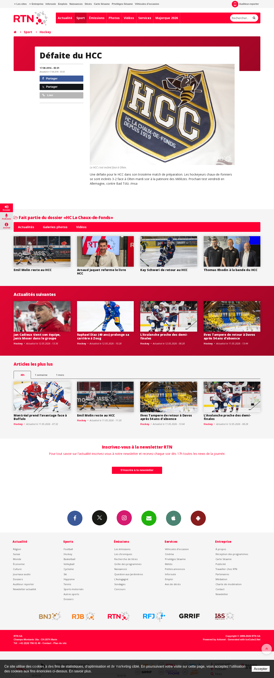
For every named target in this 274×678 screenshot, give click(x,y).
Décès (88, 4)
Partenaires (222, 574)
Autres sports (71, 594)
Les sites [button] (20, 4)
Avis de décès (173, 584)
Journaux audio (22, 574)
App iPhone (173, 518)
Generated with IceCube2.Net (244, 639)
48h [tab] (22, 374)
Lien (47, 95)
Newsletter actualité (24, 589)
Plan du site (59, 643)
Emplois (62, 4)
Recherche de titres (125, 559)
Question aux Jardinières (128, 574)
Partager (50, 78)
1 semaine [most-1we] (41, 374)
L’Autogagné (121, 579)
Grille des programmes (127, 564)
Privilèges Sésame (122, 4)
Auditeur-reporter (245, 4)
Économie (19, 564)
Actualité (65, 18)
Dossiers (18, 579)
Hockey (45, 32)
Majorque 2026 (166, 18)
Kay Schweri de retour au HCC (163, 270)
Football (68, 549)
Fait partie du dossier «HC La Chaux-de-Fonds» (63, 217)
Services (144, 18)
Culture (17, 569)
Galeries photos (55, 227)
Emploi (169, 579)
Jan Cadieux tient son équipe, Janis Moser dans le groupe (37, 336)
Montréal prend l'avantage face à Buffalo (40, 417)
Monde (17, 559)
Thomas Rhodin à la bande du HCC (230, 270)
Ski (65, 574)
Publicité (221, 564)
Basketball (69, 559)
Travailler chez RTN (226, 569)
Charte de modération (229, 584)
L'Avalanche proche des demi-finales (164, 336)
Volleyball (69, 564)
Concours (119, 589)
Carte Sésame (102, 4)
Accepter (261, 669)
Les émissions (122, 549)
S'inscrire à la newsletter (137, 470)
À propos (221, 549)
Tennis (67, 584)
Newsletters (148, 518)
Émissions (97, 18)
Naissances (76, 4)
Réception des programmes (232, 554)
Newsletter (222, 594)
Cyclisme (69, 569)
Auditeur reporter (23, 584)
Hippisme (69, 579)
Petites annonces (175, 569)
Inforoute (51, 4)
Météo (168, 564)
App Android (198, 518)
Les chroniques (123, 554)
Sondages (119, 584)
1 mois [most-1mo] (60, 374)
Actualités (26, 227)
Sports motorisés (73, 589)
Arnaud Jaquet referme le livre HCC (101, 272)
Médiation (221, 579)
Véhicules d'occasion (147, 4)
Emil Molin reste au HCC (33, 270)
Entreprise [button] (36, 4)
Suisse (16, 554)
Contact (220, 589)
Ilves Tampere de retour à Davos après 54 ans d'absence (229, 336)
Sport (80, 18)
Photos (114, 18)
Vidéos (129, 18)
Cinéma (169, 554)
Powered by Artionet (214, 639)
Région (17, 549)
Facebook (74, 518)
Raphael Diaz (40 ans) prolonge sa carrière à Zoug (103, 336)
